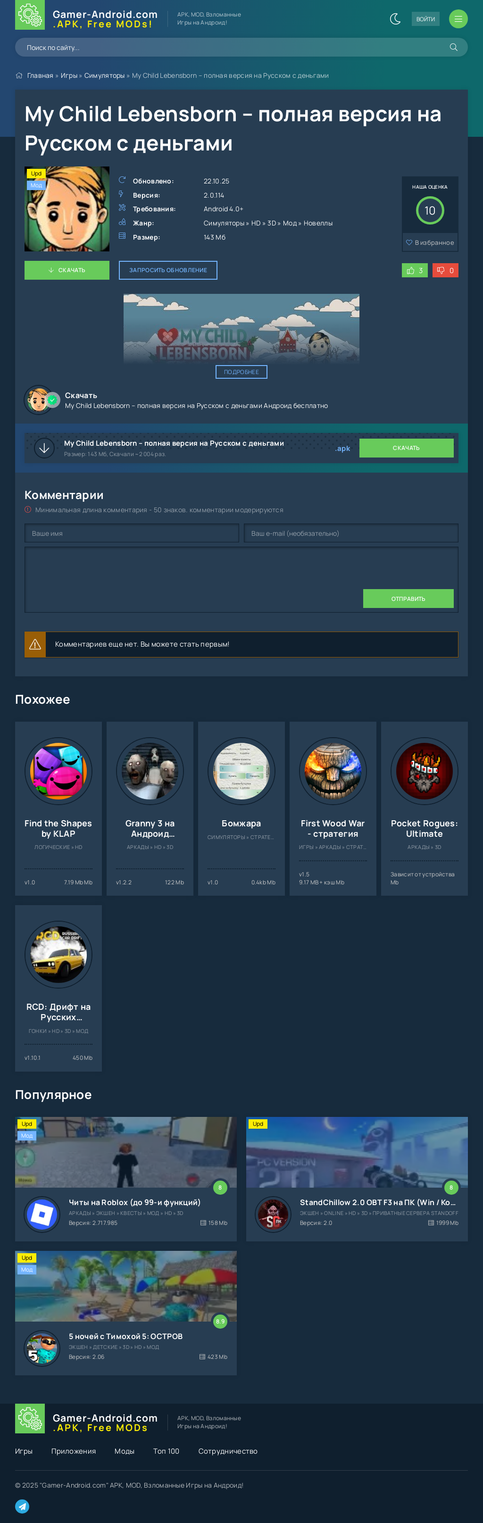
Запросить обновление (168, 270)
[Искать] (454, 47)
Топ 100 (166, 1451)
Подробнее (241, 372)
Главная (40, 75)
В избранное (434, 242)
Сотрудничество (228, 1451)
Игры (69, 75)
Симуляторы (104, 75)
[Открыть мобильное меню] (458, 18)
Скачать (71, 270)
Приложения (73, 1451)
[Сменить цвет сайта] (395, 19)
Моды (124, 1451)
